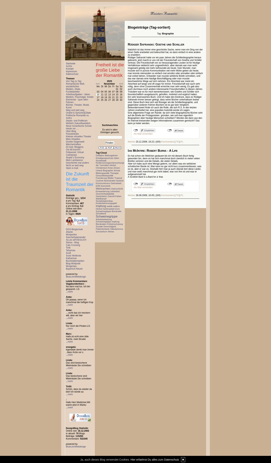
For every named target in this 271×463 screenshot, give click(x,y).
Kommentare (167, 141)
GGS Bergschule (74, 229)
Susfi (68, 253)
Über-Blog (71, 131)
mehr (70, 291)
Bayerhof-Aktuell (74, 268)
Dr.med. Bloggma (74, 147)
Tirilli (68, 247)
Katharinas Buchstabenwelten (75, 259)
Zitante (69, 232)
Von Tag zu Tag (73, 81)
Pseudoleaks (72, 134)
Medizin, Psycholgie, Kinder (80, 97)
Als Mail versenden (143, 134)
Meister (131, 141)
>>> (121, 84)
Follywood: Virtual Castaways (75, 153)
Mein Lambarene (74, 160)
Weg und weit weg (75, 110)
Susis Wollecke (73, 255)
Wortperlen (71, 234)
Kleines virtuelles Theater (78, 136)
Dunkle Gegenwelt (75, 141)
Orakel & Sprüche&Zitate (78, 112)
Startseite (70, 63)
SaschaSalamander (76, 237)
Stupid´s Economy (75, 157)
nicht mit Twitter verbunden (169, 130)
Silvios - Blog (72, 242)
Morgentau (71, 266)
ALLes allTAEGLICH (76, 240)
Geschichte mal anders (77, 162)
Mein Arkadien (73, 139)
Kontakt (70, 68)
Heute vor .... (72, 128)
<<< (98, 84)
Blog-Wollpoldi (73, 263)
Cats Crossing (73, 245)
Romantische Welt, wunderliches (75, 85)
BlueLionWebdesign (76, 276)
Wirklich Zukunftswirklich (78, 123)
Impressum (71, 71)
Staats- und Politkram (77, 120)
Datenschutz (72, 74)
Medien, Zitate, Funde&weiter (73, 90)
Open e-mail (72, 168)
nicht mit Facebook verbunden (136, 130)
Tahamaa (70, 250)
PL (182, 141)
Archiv (69, 66)
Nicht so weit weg (74, 165)
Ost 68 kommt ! (73, 149)
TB (177, 141)
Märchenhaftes (73, 144)
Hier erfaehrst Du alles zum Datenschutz (154, 459)
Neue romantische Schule (79, 126)
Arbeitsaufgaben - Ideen (78, 94)
